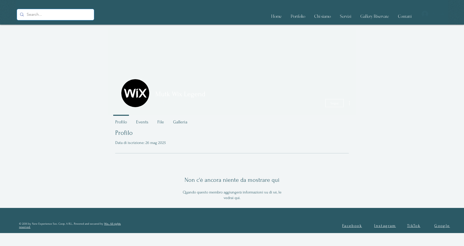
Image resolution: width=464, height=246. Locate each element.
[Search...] (55, 14)
